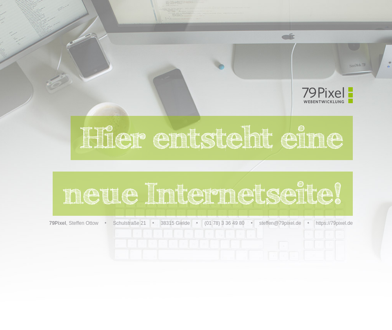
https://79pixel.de (334, 223)
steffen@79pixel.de (280, 223)
